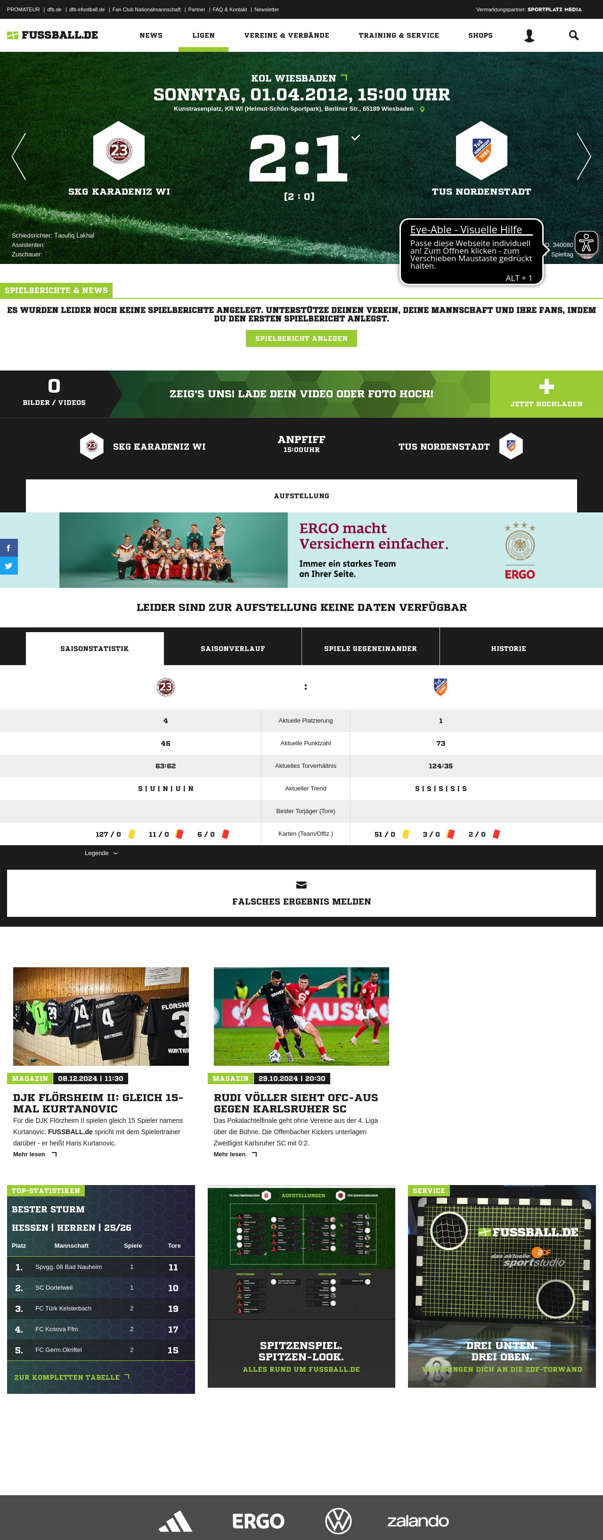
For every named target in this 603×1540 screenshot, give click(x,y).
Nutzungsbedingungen (125, 1518)
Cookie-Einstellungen (283, 1518)
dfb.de (54, 9)
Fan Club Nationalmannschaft (147, 9)
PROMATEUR (23, 9)
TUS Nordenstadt (481, 192)
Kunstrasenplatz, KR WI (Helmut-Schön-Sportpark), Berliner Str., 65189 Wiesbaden (301, 109)
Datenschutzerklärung (66, 1518)
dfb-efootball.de (87, 9)
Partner (196, 9)
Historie (508, 648)
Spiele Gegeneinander (370, 648)
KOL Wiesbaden (301, 78)
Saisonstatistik (94, 648)
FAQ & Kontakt (230, 9)
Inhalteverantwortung (225, 1518)
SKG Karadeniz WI (119, 192)
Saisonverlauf (233, 648)
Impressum (20, 1518)
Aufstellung (301, 496)
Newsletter (266, 9)
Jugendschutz (176, 1518)
